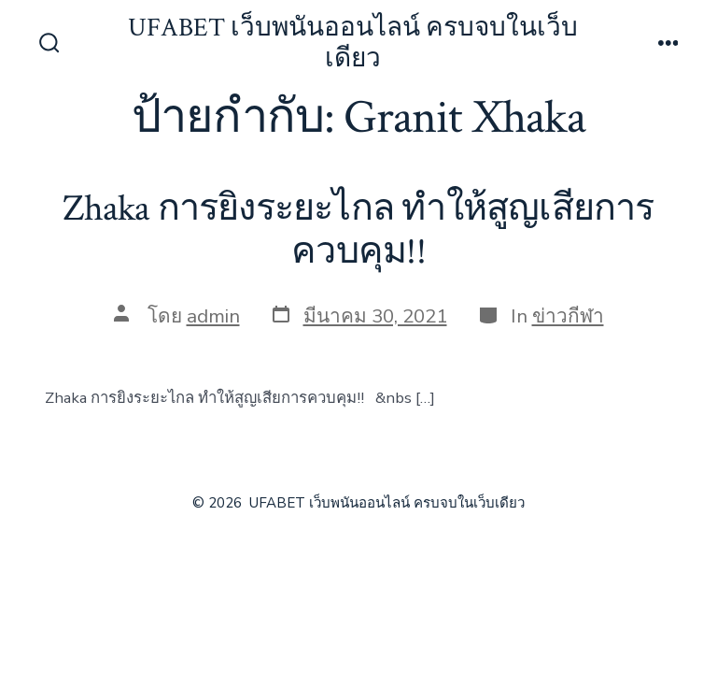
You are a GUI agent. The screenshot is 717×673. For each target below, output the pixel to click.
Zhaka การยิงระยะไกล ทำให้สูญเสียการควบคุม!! (358, 230)
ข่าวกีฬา (568, 316)
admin (213, 316)
